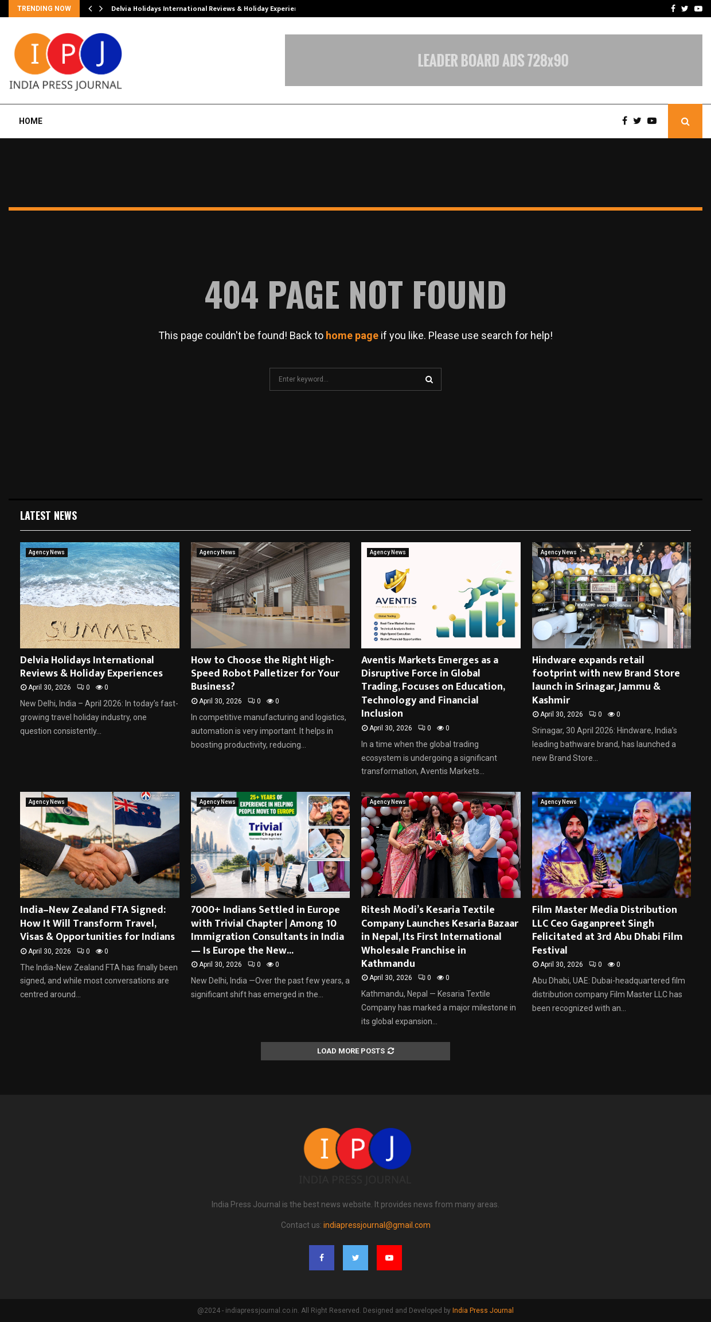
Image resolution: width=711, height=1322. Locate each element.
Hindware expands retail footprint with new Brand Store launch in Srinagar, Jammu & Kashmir (606, 680)
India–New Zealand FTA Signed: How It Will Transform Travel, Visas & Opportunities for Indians (97, 923)
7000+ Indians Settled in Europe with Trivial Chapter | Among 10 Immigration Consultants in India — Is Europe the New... (267, 930)
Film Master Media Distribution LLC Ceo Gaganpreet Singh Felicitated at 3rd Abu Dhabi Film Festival (607, 930)
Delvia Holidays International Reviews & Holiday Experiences (210, 8)
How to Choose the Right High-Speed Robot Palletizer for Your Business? (265, 674)
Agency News (47, 552)
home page (352, 335)
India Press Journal (483, 1311)
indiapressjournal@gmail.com (377, 1225)
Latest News (48, 515)
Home (30, 121)
